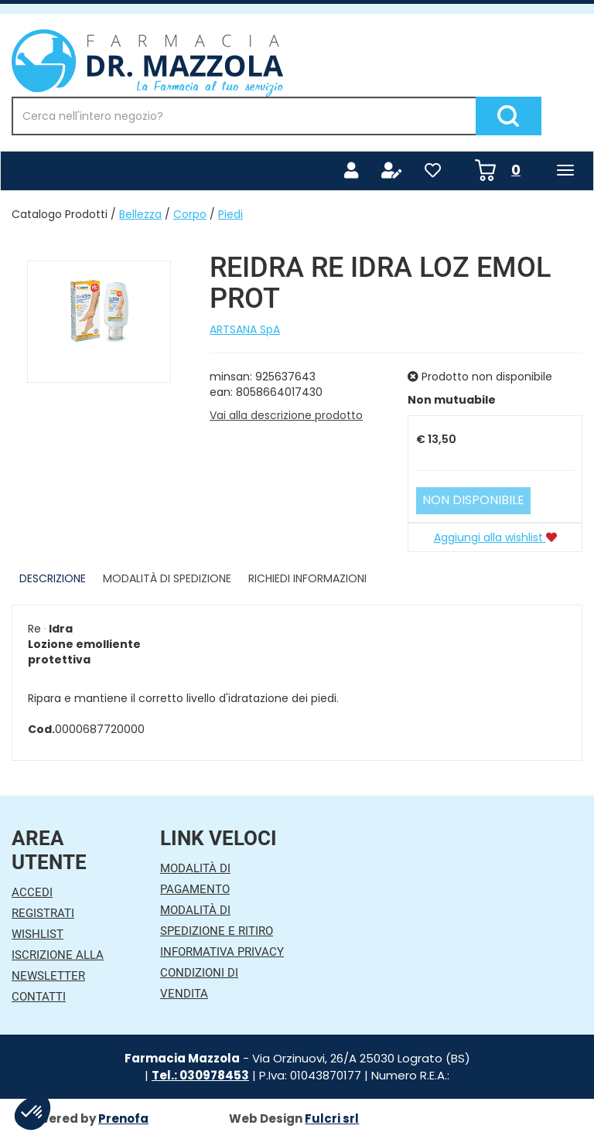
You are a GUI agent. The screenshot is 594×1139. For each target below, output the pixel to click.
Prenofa (123, 1118)
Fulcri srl (332, 1118)
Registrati (43, 913)
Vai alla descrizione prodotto (286, 415)
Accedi (32, 892)
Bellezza (140, 214)
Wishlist (37, 934)
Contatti (39, 997)
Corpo (190, 214)
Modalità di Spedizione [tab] (167, 578)
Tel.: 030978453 (200, 1075)
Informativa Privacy (222, 952)
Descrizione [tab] (52, 578)
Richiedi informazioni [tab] (307, 578)
